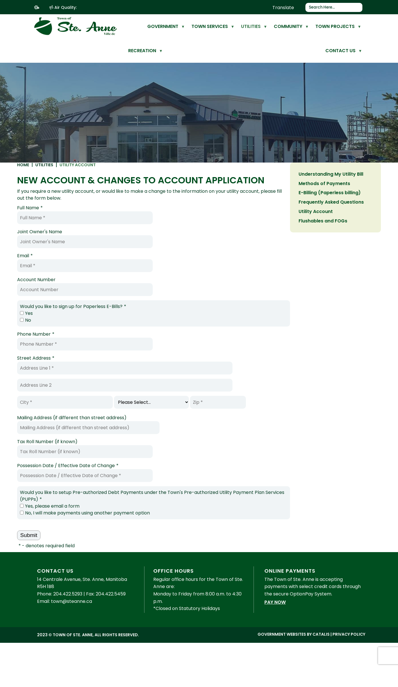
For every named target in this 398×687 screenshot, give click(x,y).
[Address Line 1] (221, 377)
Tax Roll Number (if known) (144, 450)
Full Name (126, 217)
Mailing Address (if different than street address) (168, 426)
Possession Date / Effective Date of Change (164, 474)
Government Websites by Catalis (294, 649)
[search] (332, 7)
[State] (248, 411)
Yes (123, 322)
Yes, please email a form (146, 515)
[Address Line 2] (221, 394)
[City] (161, 411)
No (122, 329)
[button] (358, 7)
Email (121, 265)
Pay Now (275, 617)
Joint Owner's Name (136, 241)
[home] (135, 26)
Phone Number (132, 343)
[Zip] (314, 411)
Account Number (133, 288)
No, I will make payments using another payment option (181, 522)
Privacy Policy (348, 649)
